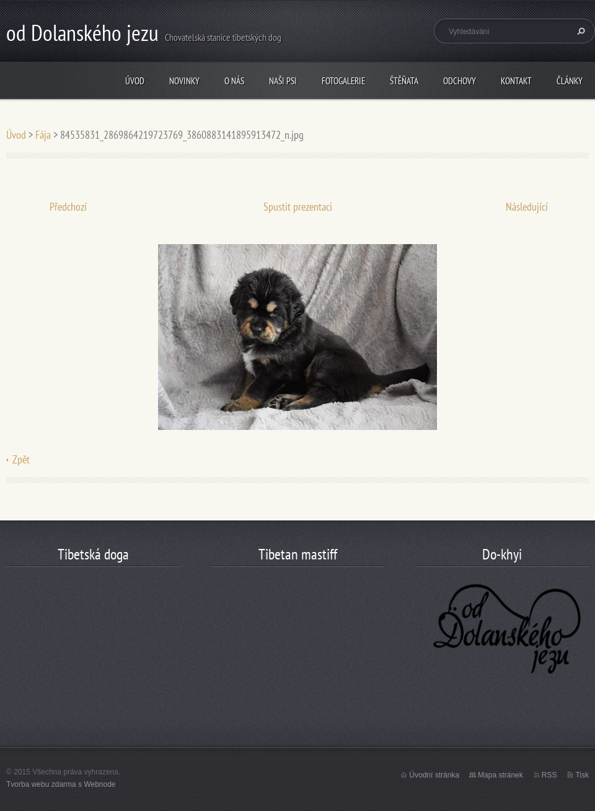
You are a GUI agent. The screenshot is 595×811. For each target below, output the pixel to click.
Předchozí (68, 206)
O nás (234, 81)
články (570, 81)
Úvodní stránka (434, 775)
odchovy (459, 81)
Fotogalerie (343, 81)
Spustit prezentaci (297, 206)
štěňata (404, 81)
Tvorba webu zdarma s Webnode (61, 784)
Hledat (579, 31)
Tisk (582, 775)
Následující (527, 206)
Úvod (134, 81)
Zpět (21, 459)
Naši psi (283, 81)
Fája (43, 135)
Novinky (184, 81)
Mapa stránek (500, 775)
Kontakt (516, 81)
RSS (549, 775)
